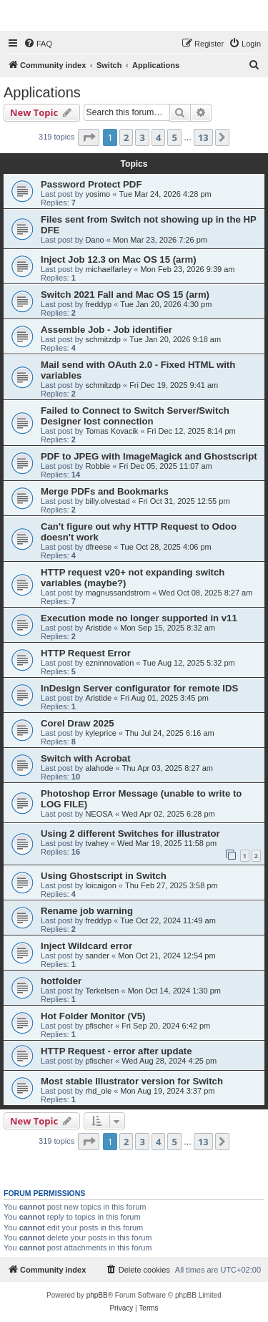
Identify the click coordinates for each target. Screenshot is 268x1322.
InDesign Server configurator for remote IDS (139, 688)
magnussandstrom (117, 592)
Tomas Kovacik (111, 431)
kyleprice (100, 733)
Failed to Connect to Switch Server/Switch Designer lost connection (135, 416)
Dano (94, 239)
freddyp (98, 304)
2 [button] (126, 137)
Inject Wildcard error (86, 946)
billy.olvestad (107, 501)
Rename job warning (87, 910)
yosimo (97, 194)
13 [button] (203, 137)
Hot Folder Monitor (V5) (93, 1016)
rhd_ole (98, 1091)
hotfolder (61, 981)
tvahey (96, 843)
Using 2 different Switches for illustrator (130, 833)
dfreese (98, 547)
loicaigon (100, 885)
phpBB (97, 1295)
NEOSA (99, 814)
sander (97, 955)
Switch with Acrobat (86, 758)
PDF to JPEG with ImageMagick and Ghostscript (149, 456)
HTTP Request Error (86, 653)
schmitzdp (103, 339)
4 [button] (158, 137)
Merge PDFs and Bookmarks (105, 491)
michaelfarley (108, 269)
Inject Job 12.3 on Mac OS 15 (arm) (119, 259)
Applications (42, 92)
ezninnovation (109, 662)
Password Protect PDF (91, 184)
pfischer (99, 1025)
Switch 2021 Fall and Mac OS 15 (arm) (125, 294)
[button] (88, 137)
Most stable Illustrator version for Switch (132, 1081)
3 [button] (141, 137)
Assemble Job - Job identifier (106, 329)
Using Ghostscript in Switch (104, 875)
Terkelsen (102, 990)
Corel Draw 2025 (77, 723)
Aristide (98, 627)
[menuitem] (38, 43)
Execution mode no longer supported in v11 (139, 618)
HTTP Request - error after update (116, 1051)
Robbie (97, 466)
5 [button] (174, 137)
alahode (99, 768)
